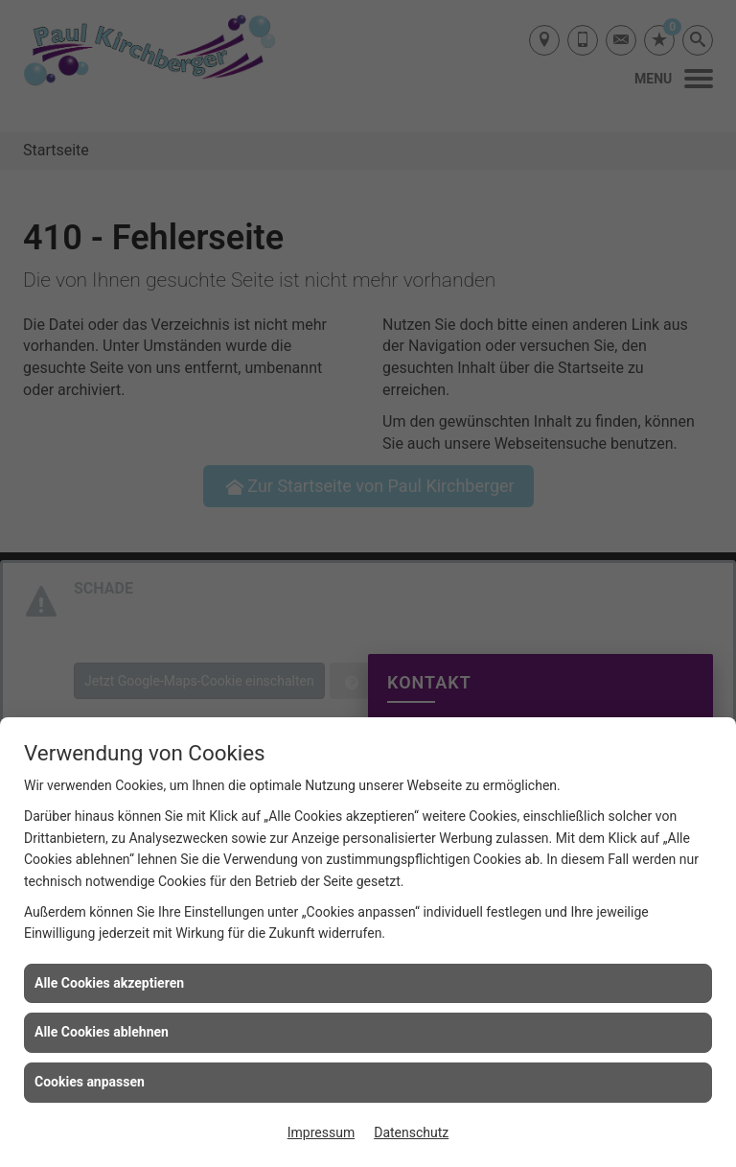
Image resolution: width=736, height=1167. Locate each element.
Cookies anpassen (89, 1081)
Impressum (321, 1132)
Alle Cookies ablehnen (101, 1031)
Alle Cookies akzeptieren (109, 983)
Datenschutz (411, 1132)
